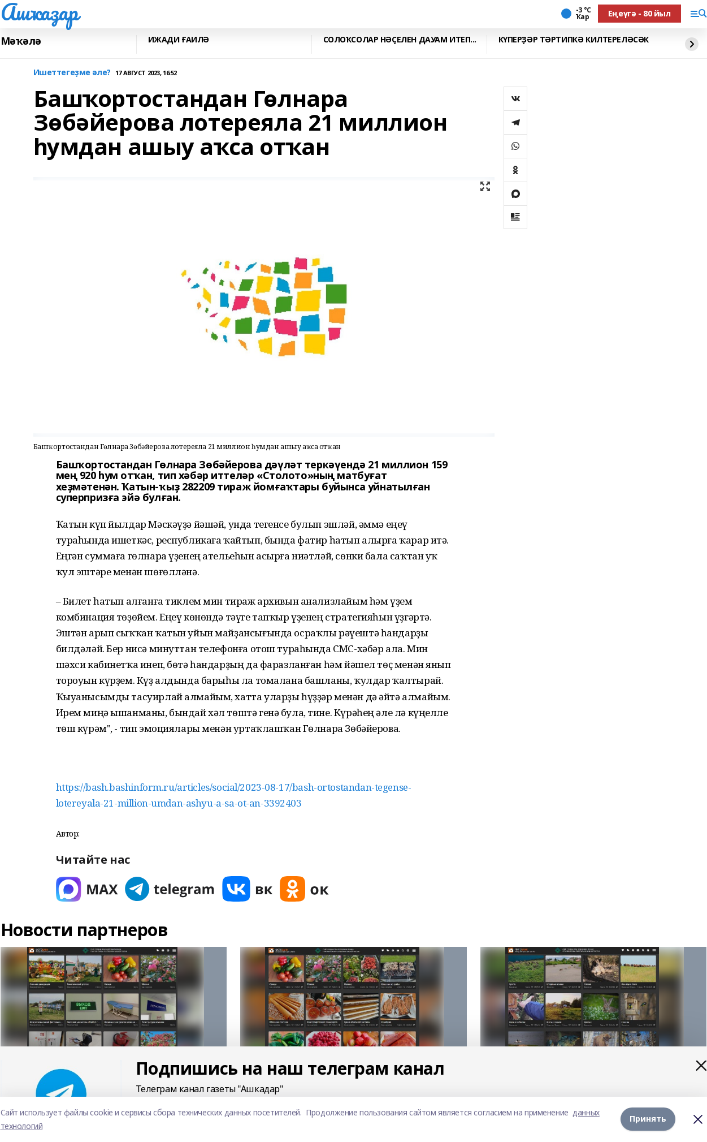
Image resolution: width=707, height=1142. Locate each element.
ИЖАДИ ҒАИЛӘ (178, 40)
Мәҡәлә (21, 41)
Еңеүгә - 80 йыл (639, 13)
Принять (648, 1119)
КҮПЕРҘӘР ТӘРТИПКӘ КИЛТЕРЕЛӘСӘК (573, 40)
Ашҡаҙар (39, 12)
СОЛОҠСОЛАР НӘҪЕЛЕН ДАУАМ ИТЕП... (400, 40)
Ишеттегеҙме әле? (72, 72)
